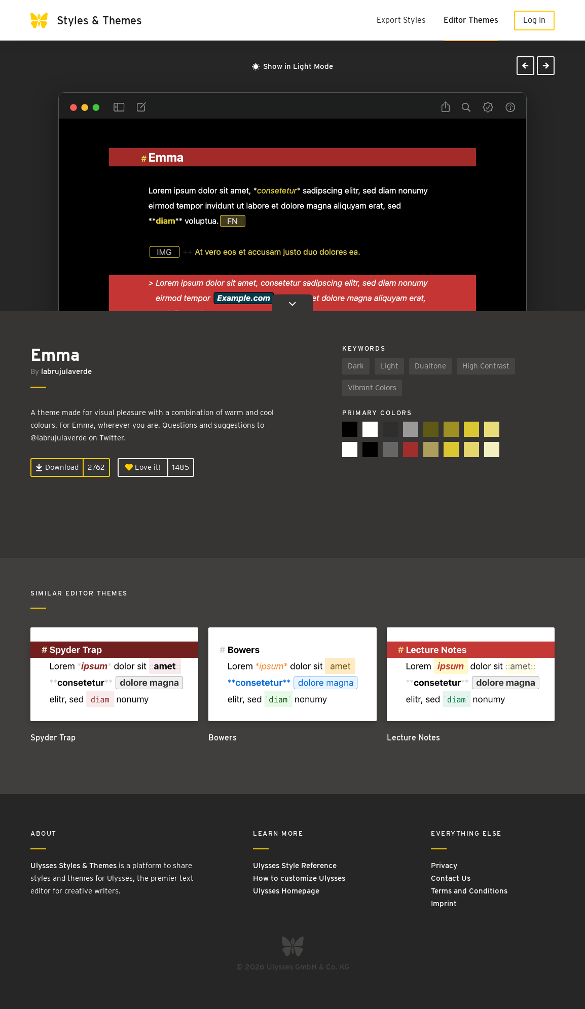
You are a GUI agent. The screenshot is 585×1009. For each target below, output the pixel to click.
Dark (356, 365)
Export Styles (401, 20)
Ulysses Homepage (286, 890)
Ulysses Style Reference (295, 865)
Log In (534, 20)
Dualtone (430, 365)
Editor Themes (471, 20)
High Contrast (485, 365)
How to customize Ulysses (299, 878)
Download (57, 467)
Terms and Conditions (469, 890)
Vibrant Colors (372, 387)
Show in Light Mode (292, 66)
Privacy (444, 865)
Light (389, 365)
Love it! (143, 467)
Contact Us (450, 878)
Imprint (444, 903)
